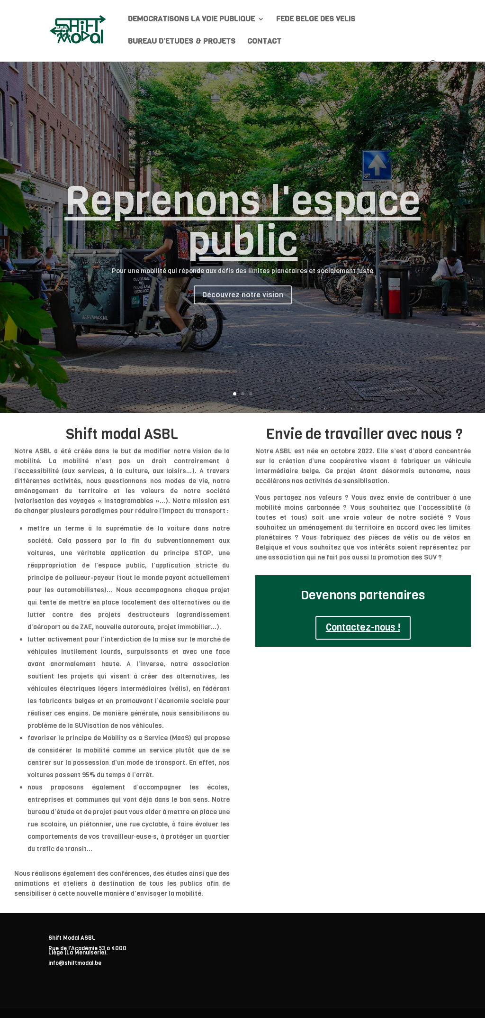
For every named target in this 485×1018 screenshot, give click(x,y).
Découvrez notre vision (242, 304)
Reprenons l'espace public (242, 229)
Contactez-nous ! (363, 627)
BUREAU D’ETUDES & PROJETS (181, 42)
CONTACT (264, 42)
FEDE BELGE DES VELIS (315, 20)
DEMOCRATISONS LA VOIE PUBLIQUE (191, 20)
